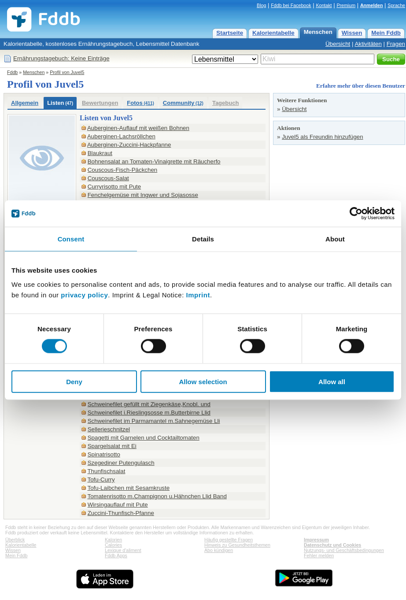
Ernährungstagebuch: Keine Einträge (61, 58)
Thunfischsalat (106, 471)
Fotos (140, 103)
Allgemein (24, 103)
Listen (60, 103)
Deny (74, 381)
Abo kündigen (218, 550)
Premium (345, 5)
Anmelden (371, 5)
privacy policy (84, 294)
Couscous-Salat (108, 178)
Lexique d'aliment (123, 550)
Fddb (12, 72)
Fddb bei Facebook (291, 5)
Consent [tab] (71, 239)
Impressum (316, 539)
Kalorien (113, 539)
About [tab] (335, 239)
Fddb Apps (116, 555)
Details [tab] (203, 239)
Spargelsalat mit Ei (112, 446)
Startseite (229, 33)
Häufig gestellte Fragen (228, 539)
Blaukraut (100, 153)
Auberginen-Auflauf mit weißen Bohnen (138, 128)
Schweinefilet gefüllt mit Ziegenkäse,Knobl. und (149, 404)
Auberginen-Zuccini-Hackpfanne (129, 144)
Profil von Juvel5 (67, 72)
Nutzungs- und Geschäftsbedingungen (344, 550)
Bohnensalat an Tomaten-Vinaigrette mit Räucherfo (154, 161)
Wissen (352, 33)
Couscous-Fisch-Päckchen (123, 170)
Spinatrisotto (104, 454)
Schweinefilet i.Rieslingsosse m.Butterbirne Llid (149, 412)
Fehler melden (319, 555)
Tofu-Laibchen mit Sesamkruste (128, 488)
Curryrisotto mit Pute (114, 186)
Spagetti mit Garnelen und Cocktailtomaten (143, 437)
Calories (113, 545)
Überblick (15, 539)
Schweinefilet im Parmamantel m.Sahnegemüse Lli (154, 421)
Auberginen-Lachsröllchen (121, 136)
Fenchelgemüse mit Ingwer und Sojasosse (143, 195)
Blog (261, 5)
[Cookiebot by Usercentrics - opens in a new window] (356, 213)
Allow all (331, 381)
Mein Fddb (386, 33)
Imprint (198, 294)
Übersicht (337, 44)
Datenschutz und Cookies (332, 545)
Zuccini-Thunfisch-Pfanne (121, 513)
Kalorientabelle (273, 33)
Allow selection (203, 381)
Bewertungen (100, 103)
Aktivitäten (368, 44)
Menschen (318, 32)
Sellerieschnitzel (109, 429)
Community (183, 103)
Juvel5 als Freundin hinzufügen (322, 136)
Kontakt (324, 5)
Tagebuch (225, 103)
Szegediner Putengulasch (121, 462)
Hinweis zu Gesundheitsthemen (237, 545)
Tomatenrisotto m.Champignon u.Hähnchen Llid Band (156, 496)
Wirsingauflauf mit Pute (118, 504)
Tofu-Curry (100, 479)
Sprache (396, 5)
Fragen (396, 44)
